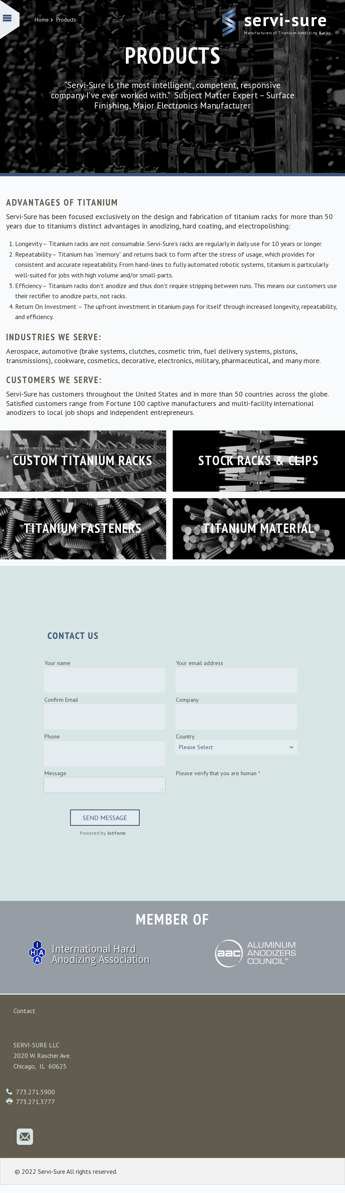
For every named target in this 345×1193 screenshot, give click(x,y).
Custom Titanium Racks (83, 460)
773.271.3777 (35, 1102)
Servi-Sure (285, 19)
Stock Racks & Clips (258, 460)
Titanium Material (259, 528)
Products (66, 19)
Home (45, 19)
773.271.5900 (35, 1092)
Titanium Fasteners (83, 528)
